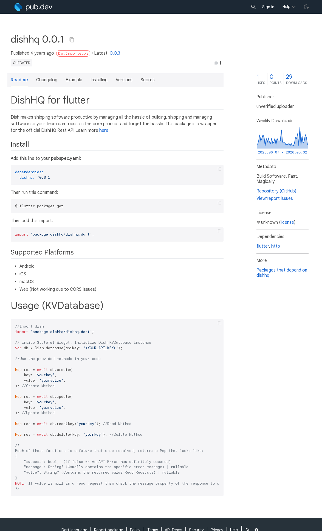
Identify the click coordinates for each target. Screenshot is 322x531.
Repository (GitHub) (276, 191)
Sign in (268, 6)
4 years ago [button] (42, 53)
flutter (262, 246)
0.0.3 (115, 53)
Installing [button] (99, 80)
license (287, 222)
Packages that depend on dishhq (281, 272)
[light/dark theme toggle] (306, 7)
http (275, 246)
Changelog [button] (46, 80)
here (103, 130)
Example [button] (74, 80)
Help (286, 6)
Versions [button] (124, 80)
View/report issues (274, 198)
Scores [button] (148, 80)
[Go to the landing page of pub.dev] (33, 7)
